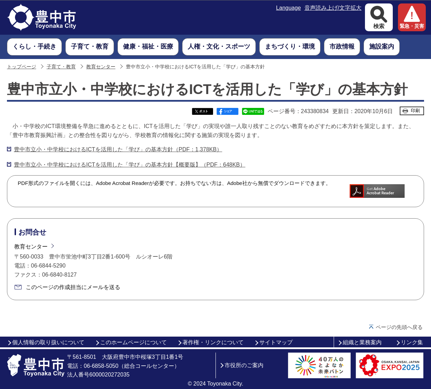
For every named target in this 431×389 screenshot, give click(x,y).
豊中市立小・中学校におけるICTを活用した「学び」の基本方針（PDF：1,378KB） (118, 149)
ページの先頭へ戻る (399, 327)
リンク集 (412, 342)
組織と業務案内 (362, 342)
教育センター (100, 66)
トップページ (21, 66)
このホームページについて (133, 342)
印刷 (415, 110)
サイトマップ (276, 342)
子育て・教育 (61, 66)
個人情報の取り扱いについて (48, 342)
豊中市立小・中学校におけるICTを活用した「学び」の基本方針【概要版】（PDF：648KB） (129, 165)
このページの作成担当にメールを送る (73, 287)
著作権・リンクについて (213, 342)
